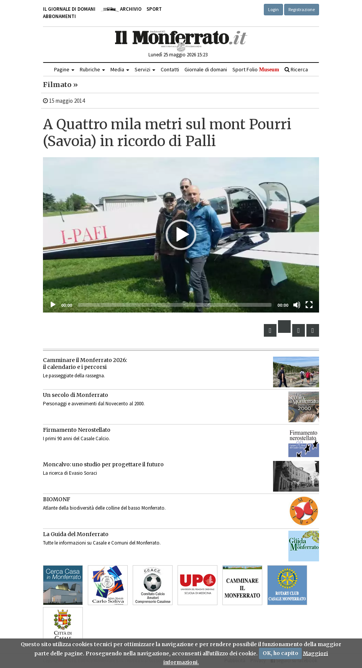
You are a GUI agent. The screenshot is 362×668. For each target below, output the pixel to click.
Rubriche (92, 69)
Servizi (145, 69)
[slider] (175, 305)
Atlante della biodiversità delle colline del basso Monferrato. (104, 508)
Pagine (64, 69)
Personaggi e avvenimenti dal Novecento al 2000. (94, 403)
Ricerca (296, 69)
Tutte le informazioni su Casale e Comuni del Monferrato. (102, 543)
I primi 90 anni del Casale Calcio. (76, 438)
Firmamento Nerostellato (76, 429)
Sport (154, 9)
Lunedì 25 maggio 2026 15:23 (177, 54)
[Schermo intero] (309, 305)
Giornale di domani (205, 69)
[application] (181, 235)
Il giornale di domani (69, 9)
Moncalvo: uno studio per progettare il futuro (103, 464)
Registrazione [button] (301, 9)
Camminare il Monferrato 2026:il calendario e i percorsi (85, 363)
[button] (181, 234)
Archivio (121, 9)
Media (119, 69)
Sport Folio (255, 69)
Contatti (170, 69)
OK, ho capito (280, 653)
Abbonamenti (59, 16)
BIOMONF (56, 499)
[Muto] (297, 305)
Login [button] (273, 9)
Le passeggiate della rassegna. (74, 375)
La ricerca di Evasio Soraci (70, 473)
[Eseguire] (53, 305)
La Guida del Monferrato (76, 534)
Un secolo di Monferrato (75, 395)
